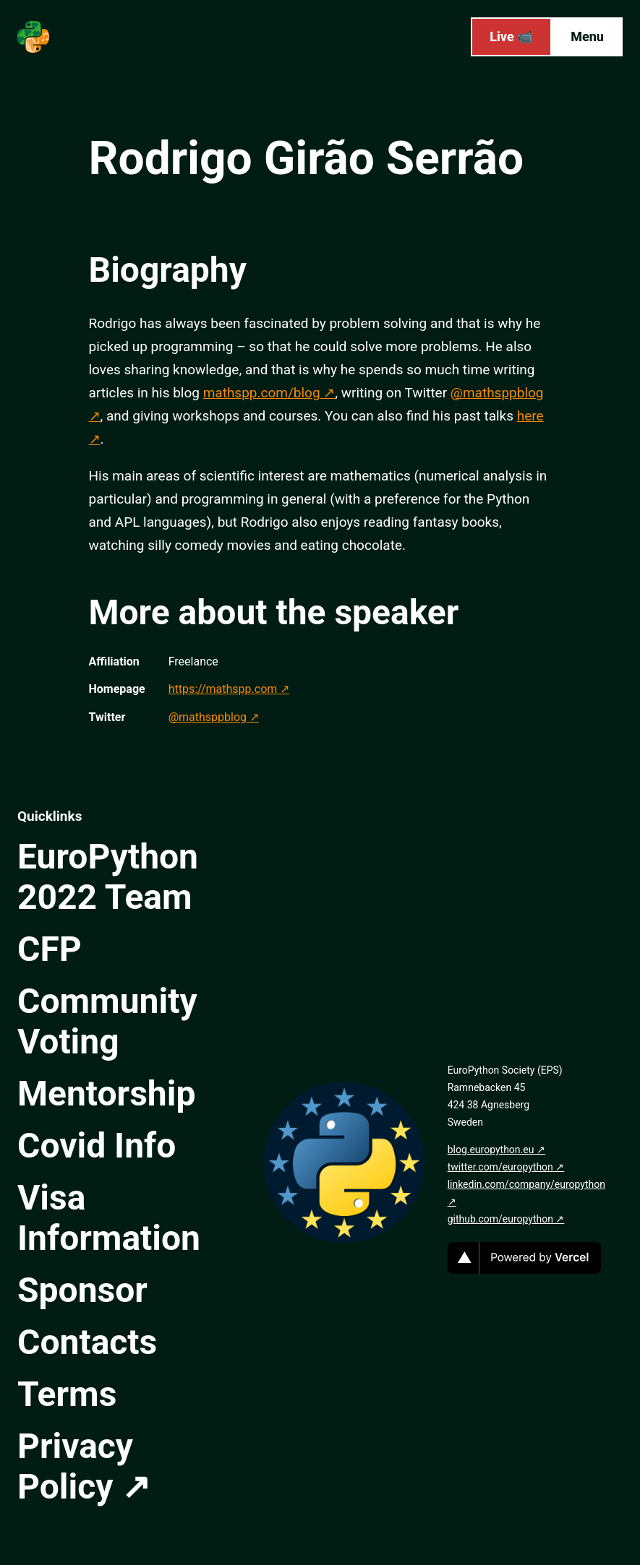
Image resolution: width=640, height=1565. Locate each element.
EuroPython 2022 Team (107, 877)
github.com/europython (500, 1219)
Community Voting (107, 1021)
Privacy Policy (75, 1466)
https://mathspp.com (223, 689)
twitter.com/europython (500, 1167)
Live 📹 (511, 36)
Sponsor (82, 1290)
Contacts (87, 1342)
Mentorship (106, 1093)
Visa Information (108, 1218)
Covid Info (96, 1145)
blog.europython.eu (491, 1149)
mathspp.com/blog (261, 392)
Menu (587, 36)
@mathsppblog (207, 717)
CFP (49, 949)
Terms (66, 1394)
